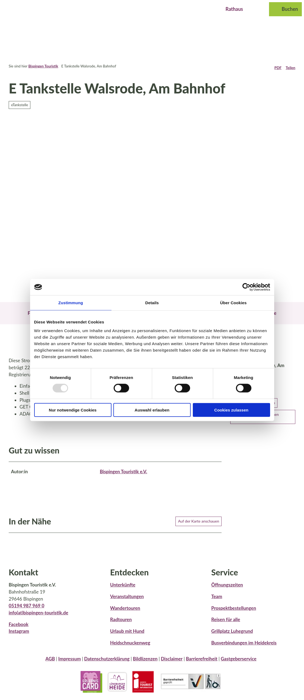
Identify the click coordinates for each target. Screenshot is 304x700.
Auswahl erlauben (152, 409)
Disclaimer (172, 662)
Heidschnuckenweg (130, 646)
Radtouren (121, 623)
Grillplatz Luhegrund (232, 634)
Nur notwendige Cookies (73, 409)
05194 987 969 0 (26, 609)
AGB (50, 662)
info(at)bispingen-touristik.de (38, 616)
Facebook (18, 627)
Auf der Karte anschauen (198, 524)
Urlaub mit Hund (127, 634)
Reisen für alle (225, 623)
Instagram (19, 634)
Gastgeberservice (239, 662)
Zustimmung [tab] (70, 302)
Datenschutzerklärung (107, 662)
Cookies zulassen (231, 409)
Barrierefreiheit (201, 662)
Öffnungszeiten (227, 588)
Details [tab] (152, 302)
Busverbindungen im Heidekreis (244, 646)
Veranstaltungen (127, 599)
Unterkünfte (122, 588)
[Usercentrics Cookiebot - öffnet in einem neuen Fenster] (246, 287)
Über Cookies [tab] (233, 302)
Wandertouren (125, 611)
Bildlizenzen (145, 662)
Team (216, 599)
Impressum (69, 662)
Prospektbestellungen (233, 611)
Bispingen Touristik (43, 66)
